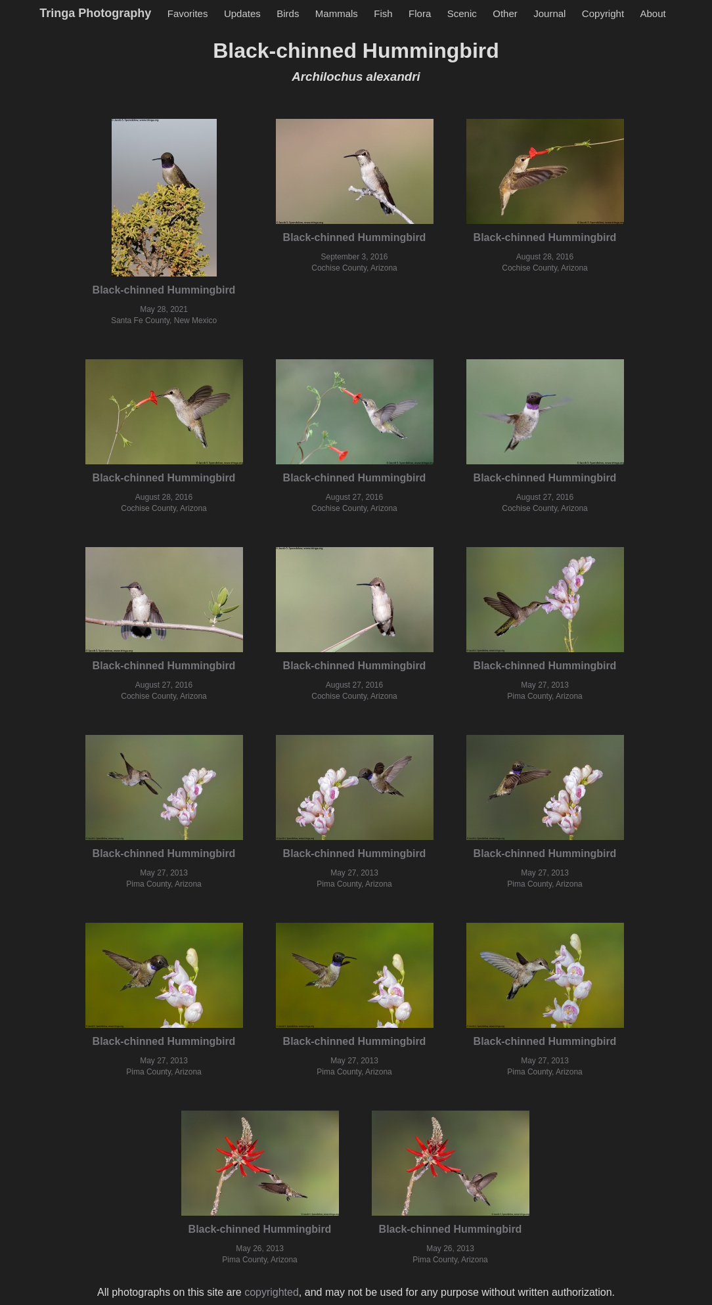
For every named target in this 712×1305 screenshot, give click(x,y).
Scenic (462, 13)
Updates (242, 13)
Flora (420, 13)
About (653, 13)
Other (505, 13)
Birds (288, 13)
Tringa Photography (95, 13)
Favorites (187, 13)
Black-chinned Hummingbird (164, 290)
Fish (383, 13)
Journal (549, 13)
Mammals (336, 13)
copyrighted (271, 1292)
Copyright (603, 13)
